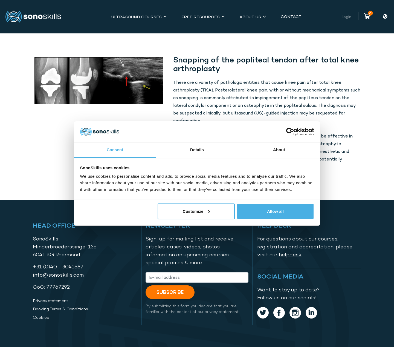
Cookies (41, 317)
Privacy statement (50, 300)
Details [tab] (197, 149)
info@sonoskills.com (58, 275)
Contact (291, 16)
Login (347, 16)
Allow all (275, 211)
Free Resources (200, 16)
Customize (196, 211)
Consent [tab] (115, 149)
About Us (250, 16)
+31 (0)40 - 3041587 (58, 266)
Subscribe (170, 292)
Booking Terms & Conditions (60, 308)
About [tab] (279, 149)
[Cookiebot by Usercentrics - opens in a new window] (290, 132)
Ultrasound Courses (136, 16)
